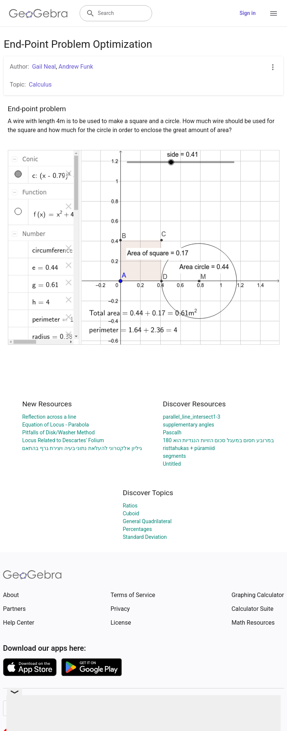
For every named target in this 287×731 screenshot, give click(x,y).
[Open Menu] (273, 13)
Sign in (248, 13)
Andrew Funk (76, 66)
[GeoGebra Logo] (38, 13)
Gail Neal (44, 66)
